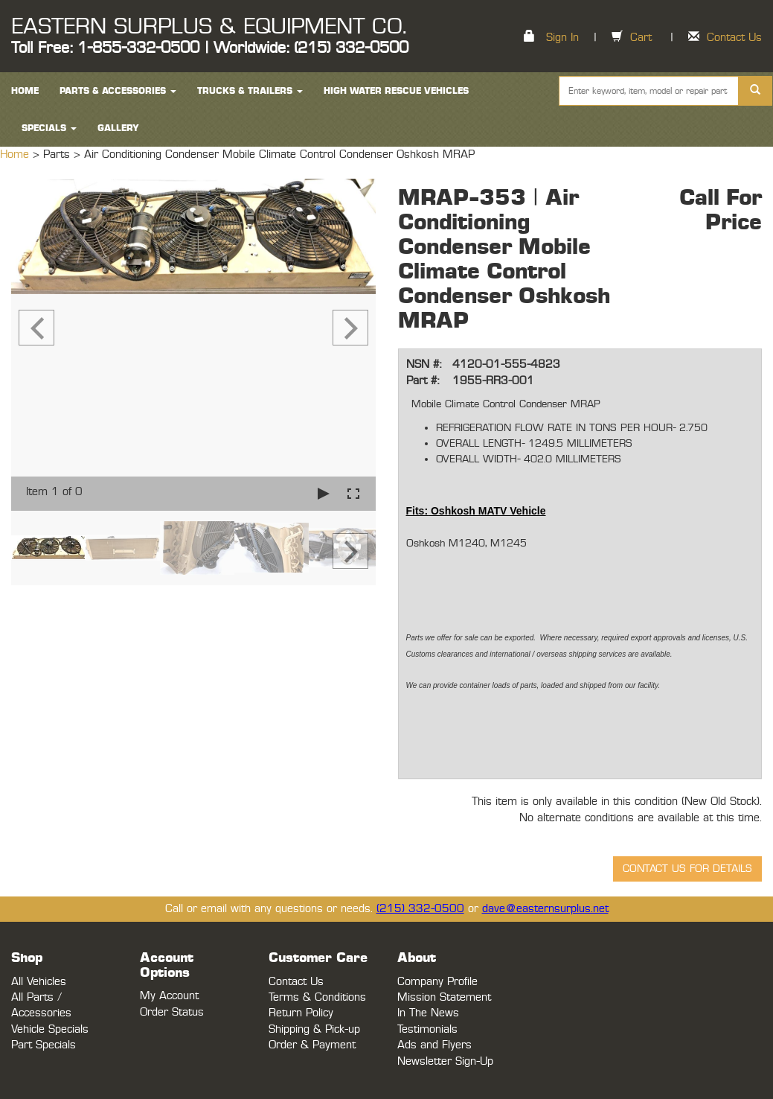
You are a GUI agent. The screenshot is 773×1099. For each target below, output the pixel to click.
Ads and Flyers (434, 1045)
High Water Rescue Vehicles (396, 90)
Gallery (118, 128)
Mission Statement (444, 997)
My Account (169, 995)
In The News (428, 1013)
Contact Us (734, 37)
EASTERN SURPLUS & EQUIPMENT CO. (208, 27)
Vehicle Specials (50, 1029)
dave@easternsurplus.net (545, 908)
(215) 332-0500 (420, 908)
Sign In (562, 37)
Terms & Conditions (317, 997)
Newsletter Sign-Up (445, 1061)
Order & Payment (312, 1045)
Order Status (172, 1012)
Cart (641, 37)
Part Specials (43, 1045)
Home (16, 154)
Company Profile (437, 981)
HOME (25, 90)
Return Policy (301, 1013)
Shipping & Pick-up (314, 1029)
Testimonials (427, 1029)
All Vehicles (38, 981)
